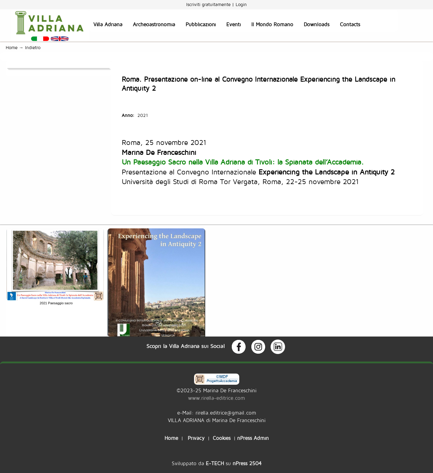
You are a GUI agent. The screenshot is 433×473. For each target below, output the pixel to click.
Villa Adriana (107, 24)
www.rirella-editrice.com (216, 398)
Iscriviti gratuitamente (209, 4)
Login (241, 4)
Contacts (350, 24)
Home (11, 47)
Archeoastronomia (154, 24)
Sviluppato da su (217, 463)
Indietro (34, 47)
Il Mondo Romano (272, 24)
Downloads (316, 24)
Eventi (233, 24)
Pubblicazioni (201, 24)
